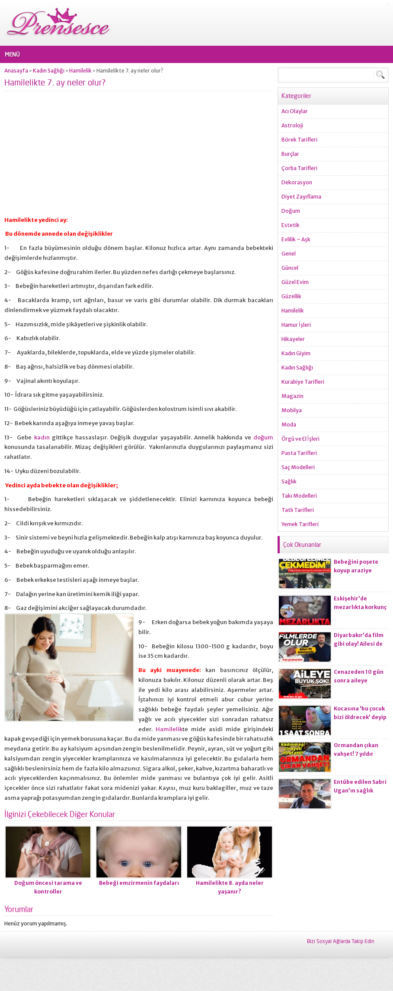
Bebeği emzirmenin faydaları (139, 883)
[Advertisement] (138, 157)
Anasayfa (16, 70)
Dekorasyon (296, 182)
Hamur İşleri (296, 325)
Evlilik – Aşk (295, 239)
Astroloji (292, 125)
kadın (42, 437)
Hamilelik (80, 70)
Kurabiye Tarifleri (302, 382)
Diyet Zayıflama (301, 196)
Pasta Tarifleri (299, 453)
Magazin (292, 396)
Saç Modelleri (298, 467)
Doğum (290, 211)
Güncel (289, 268)
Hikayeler (293, 339)
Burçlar (290, 154)
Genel (288, 253)
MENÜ (12, 54)
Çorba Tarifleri (299, 168)
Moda (288, 424)
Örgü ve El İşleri (300, 439)
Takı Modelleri (299, 495)
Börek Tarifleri (299, 139)
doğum (263, 437)
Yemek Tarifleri (300, 524)
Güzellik (291, 296)
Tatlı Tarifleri (297, 510)
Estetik (290, 225)
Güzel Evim (295, 282)
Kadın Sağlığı (48, 70)
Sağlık (289, 481)
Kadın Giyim (295, 353)
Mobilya (291, 410)
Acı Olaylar (294, 111)
